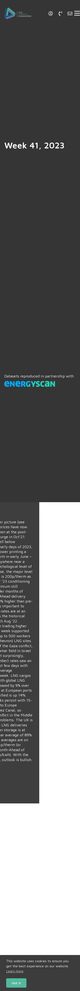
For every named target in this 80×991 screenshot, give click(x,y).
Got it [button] (16, 983)
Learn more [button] (14, 971)
